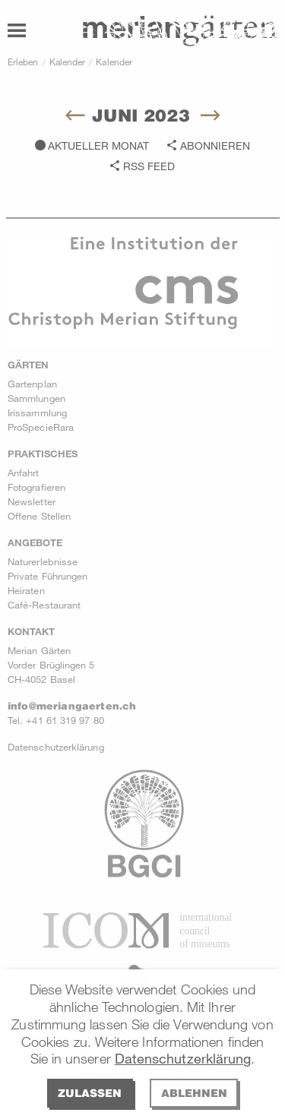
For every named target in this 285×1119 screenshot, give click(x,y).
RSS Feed (149, 166)
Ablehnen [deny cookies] (194, 1092)
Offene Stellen (39, 516)
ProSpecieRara (41, 427)
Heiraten (26, 590)
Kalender (67, 61)
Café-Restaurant (44, 605)
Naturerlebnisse (43, 561)
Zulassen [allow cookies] (90, 1092)
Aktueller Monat (98, 145)
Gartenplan (32, 384)
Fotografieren (36, 487)
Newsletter (31, 501)
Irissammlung (37, 412)
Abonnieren (215, 145)
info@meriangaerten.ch (72, 706)
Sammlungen (36, 398)
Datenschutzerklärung (183, 1058)
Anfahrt (24, 472)
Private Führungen (47, 576)
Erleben (23, 61)
